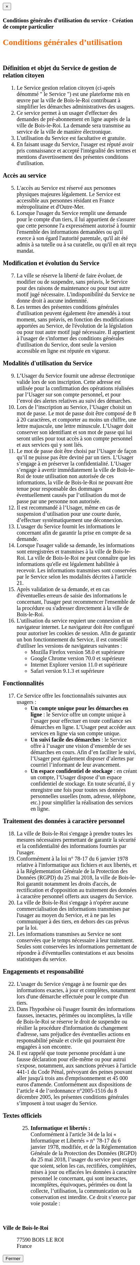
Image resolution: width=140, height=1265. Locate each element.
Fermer (13, 1258)
